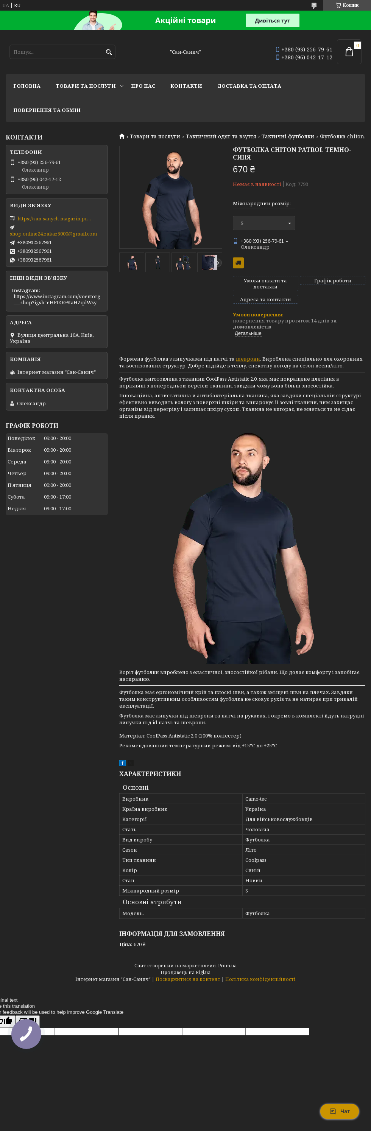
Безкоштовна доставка (238, 262)
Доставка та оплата (249, 85)
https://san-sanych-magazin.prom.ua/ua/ (55, 218)
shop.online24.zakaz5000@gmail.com (53, 234)
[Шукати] (108, 52)
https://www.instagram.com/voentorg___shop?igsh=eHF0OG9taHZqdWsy (57, 299)
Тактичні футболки (288, 136)
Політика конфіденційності (260, 979)
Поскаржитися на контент (188, 979)
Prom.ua (227, 965)
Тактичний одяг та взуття (221, 136)
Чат (339, 1111)
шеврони (248, 358)
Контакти (186, 85)
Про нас (143, 85)
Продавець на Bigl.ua (185, 972)
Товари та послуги (86, 85)
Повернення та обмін (47, 110)
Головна (27, 85)
